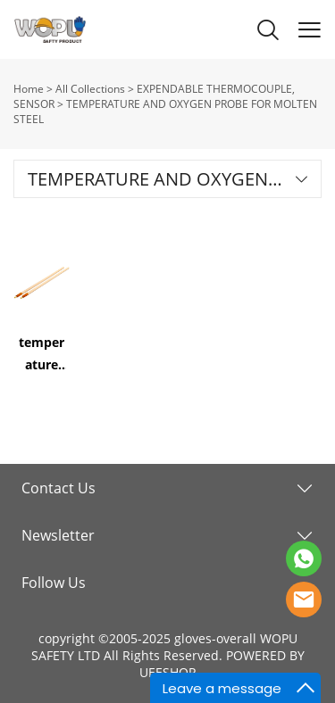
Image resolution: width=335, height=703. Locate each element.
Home (28, 88)
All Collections (90, 88)
